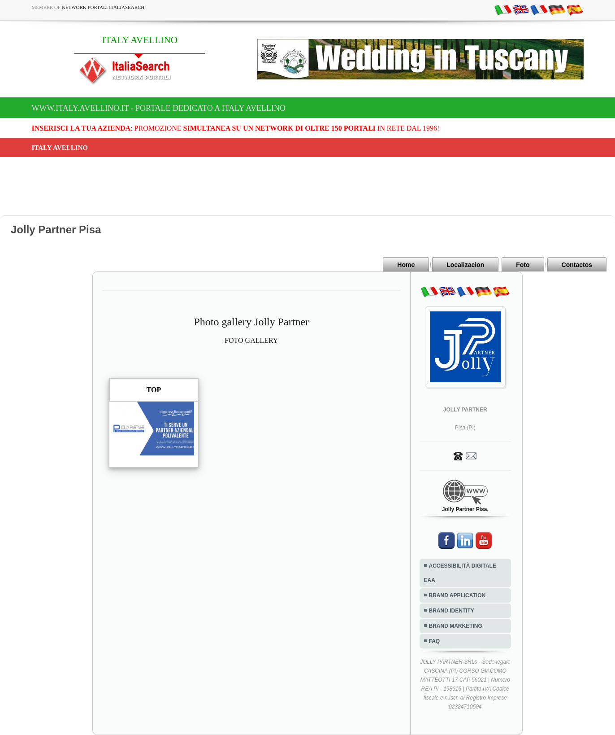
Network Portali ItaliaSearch (103, 7)
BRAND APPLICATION (457, 595)
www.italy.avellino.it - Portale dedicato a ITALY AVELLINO (159, 108)
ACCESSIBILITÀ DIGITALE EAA (460, 573)
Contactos (577, 264)
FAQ (434, 641)
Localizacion (465, 264)
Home (406, 264)
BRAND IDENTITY (451, 611)
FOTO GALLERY (251, 340)
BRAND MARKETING (455, 626)
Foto (522, 264)
